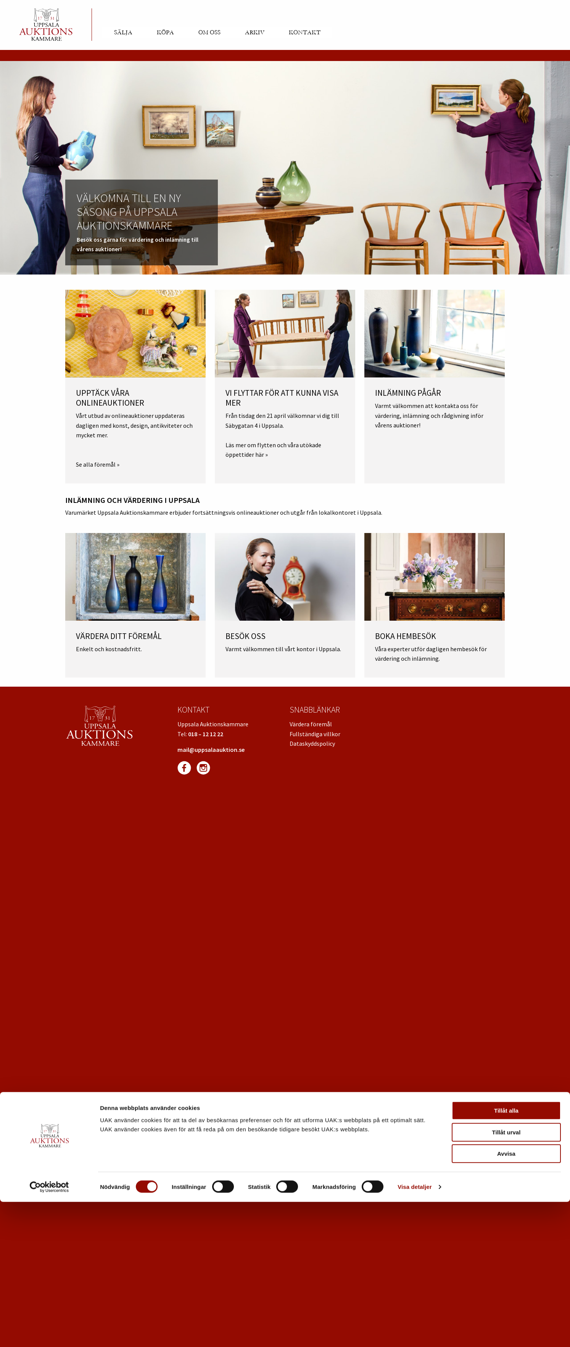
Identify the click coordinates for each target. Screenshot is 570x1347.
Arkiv (254, 32)
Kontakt (304, 32)
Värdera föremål (311, 724)
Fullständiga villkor (315, 734)
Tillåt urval (506, 1277)
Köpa (165, 32)
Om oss (209, 32)
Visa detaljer (415, 1332)
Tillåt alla (506, 1255)
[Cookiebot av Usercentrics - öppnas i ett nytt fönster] (49, 1332)
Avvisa (506, 1299)
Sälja (123, 32)
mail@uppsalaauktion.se (211, 749)
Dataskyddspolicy (312, 743)
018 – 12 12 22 (205, 734)
